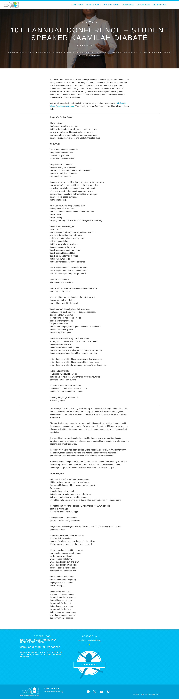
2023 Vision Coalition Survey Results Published (38, 641)
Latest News (143, 5)
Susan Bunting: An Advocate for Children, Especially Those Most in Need (41, 654)
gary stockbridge (100, 52)
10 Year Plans (93, 5)
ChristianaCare (43, 52)
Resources (128, 5)
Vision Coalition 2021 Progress (40, 647)
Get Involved (159, 5)
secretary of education (149, 52)
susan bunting (93, 55)
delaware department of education (71, 52)
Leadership (77, 5)
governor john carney (123, 52)
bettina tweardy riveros (21, 52)
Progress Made (112, 5)
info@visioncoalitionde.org (89, 640)
